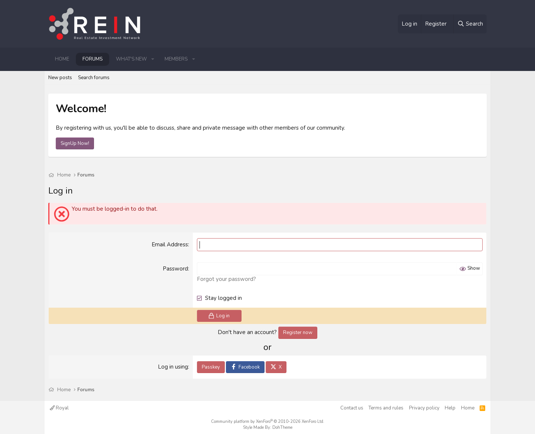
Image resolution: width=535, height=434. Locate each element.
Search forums (94, 77)
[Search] (470, 23)
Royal (59, 408)
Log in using (173, 366)
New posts (60, 77)
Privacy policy (424, 408)
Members (176, 59)
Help (450, 408)
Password (175, 268)
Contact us (351, 408)
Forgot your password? (226, 279)
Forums (92, 59)
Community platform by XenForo (267, 421)
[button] (152, 59)
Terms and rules (386, 408)
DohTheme (282, 427)
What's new (131, 59)
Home (62, 59)
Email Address (170, 244)
